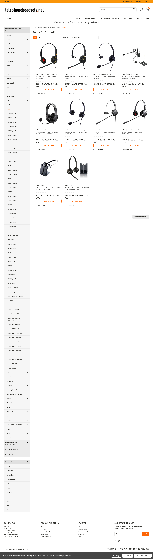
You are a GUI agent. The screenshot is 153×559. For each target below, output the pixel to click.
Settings (116, 555)
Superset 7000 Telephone (15, 363)
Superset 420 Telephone (14, 346)
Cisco (8, 74)
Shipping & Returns (46, 536)
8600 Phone (11, 283)
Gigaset (9, 92)
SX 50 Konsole (12, 368)
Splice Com (10, 411)
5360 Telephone (12, 205)
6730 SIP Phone (12, 213)
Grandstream (11, 96)
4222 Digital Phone (13, 118)
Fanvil (8, 87)
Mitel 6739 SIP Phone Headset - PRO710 (105, 133)
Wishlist (138, 1)
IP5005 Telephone (13, 292)
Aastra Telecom (11, 479)
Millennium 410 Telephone (15, 296)
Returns (79, 18)
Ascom (9, 57)
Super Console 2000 (13, 313)
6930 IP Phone (12, 257)
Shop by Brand (10, 462)
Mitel (8, 109)
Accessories (9, 454)
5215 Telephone (12, 157)
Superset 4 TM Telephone (15, 333)
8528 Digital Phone (13, 270)
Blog (147, 18)
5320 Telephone (12, 187)
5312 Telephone (12, 183)
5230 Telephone (12, 170)
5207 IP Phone (12, 148)
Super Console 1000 (13, 309)
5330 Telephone (12, 196)
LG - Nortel (10, 105)
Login (42, 531)
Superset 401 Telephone (14, 337)
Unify (8, 466)
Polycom (9, 385)
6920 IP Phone (12, 253)
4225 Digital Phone (13, 131)
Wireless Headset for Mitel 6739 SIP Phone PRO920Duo (77, 189)
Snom (8, 407)
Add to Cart (49, 89)
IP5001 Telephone (13, 287)
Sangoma (9, 398)
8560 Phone (11, 274)
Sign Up (48, 531)
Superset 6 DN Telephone (15, 359)
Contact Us (128, 18)
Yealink (9, 438)
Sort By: (65, 37)
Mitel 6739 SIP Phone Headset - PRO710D (133, 133)
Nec (8, 372)
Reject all (127, 555)
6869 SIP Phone (12, 248)
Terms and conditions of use (110, 18)
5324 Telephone (12, 192)
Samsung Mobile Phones (14, 394)
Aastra (9, 35)
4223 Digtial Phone (13, 122)
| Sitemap (25, 549)
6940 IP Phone (12, 261)
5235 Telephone (12, 174)
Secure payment (91, 18)
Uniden (9, 420)
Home (34, 27)
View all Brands (11, 510)
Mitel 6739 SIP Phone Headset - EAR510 (76, 77)
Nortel (9, 377)
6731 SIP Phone (12, 218)
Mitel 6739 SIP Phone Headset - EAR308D (76, 133)
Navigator (10, 300)
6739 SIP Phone (12, 231)
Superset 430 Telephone (14, 350)
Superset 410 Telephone (14, 342)
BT (7, 70)
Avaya (8, 65)
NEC (8, 484)
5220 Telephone (12, 161)
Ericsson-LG (10, 83)
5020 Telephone (12, 139)
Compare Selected (140, 217)
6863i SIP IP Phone (13, 235)
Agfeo (8, 39)
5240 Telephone (12, 179)
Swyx (8, 416)
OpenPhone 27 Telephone (15, 305)
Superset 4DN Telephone (15, 355)
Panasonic (10, 381)
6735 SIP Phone (12, 222)
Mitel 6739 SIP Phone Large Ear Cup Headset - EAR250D (47, 133)
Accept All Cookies (142, 555)
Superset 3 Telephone (14, 324)
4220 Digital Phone (13, 113)
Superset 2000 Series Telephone (14, 319)
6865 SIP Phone (12, 239)
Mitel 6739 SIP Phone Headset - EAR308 (105, 77)
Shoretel (9, 403)
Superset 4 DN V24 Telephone (16, 329)
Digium (9, 79)
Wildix (9, 433)
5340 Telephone (12, 200)
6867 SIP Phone (12, 244)
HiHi (8, 100)
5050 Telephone (12, 144)
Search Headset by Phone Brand (13, 30)
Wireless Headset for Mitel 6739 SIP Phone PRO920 (48, 189)
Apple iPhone (11, 52)
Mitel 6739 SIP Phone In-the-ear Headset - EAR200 (134, 77)
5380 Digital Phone (13, 209)
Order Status (44, 534)
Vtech (8, 429)
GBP (146, 2)
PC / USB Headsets (11, 449)
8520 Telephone (12, 266)
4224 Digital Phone (13, 126)
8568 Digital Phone (13, 279)
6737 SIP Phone (12, 226)
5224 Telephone (12, 165)
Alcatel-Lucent (11, 48)
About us (139, 18)
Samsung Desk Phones (14, 390)
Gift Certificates (128, 1)
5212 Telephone (12, 152)
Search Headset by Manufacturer (11, 444)
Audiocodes (10, 61)
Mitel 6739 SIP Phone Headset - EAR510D (47, 77)
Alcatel (9, 44)
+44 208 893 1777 (10, 1)
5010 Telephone (12, 135)
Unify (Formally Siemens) (14, 425)
